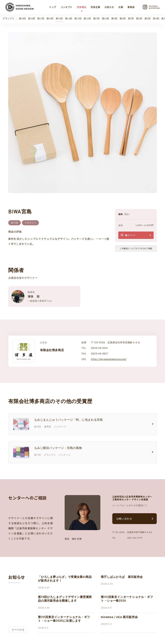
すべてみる (18, 630)
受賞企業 (95, 7)
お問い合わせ (124, 519)
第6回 (139, 18)
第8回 (123, 18)
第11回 (96, 18)
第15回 (59, 18)
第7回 (131, 18)
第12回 (87, 18)
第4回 (156, 18)
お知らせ (109, 7)
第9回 (114, 18)
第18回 (31, 18)
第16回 (50, 18)
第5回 (148, 18)
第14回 (68, 18)
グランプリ (8, 18)
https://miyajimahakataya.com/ (109, 359)
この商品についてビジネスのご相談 (136, 248)
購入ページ (130, 235)
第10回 (105, 18)
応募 (120, 7)
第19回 (22, 18)
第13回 (77, 18)
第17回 (40, 18)
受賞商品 (81, 7)
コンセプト (66, 7)
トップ (52, 7)
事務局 (131, 7)
